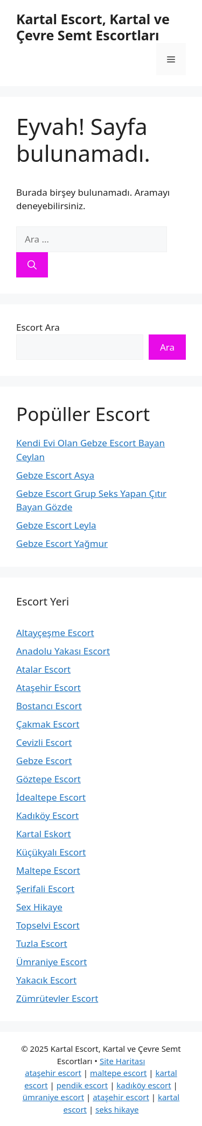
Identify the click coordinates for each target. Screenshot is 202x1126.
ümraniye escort (53, 1097)
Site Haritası (122, 1061)
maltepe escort (118, 1072)
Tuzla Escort (41, 943)
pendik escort (82, 1085)
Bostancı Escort (49, 706)
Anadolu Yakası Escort (63, 651)
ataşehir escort (53, 1072)
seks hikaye (116, 1109)
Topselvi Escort (48, 925)
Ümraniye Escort (51, 962)
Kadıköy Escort (47, 815)
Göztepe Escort (48, 779)
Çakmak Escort (48, 724)
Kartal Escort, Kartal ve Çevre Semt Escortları (93, 27)
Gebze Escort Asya (55, 475)
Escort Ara (38, 327)
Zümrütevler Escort (57, 998)
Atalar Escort (43, 669)
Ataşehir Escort (48, 687)
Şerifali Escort (45, 888)
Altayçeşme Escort (55, 632)
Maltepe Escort (48, 870)
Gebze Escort (44, 760)
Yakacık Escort (46, 980)
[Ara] (32, 265)
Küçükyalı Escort (51, 852)
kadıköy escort (143, 1085)
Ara (167, 347)
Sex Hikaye (39, 907)
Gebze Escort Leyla (56, 525)
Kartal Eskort (43, 834)
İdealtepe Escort (51, 797)
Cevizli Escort (44, 742)
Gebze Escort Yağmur (62, 543)
